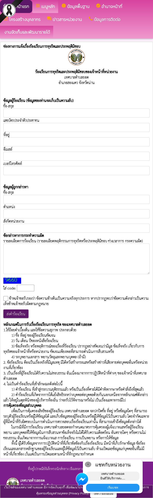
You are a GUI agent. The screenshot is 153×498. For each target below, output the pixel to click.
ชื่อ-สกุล (76, 111)
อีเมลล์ (7, 149)
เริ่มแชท (113, 487)
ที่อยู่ (6, 134)
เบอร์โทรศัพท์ (12, 163)
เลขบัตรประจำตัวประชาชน (76, 125)
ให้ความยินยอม (103, 493)
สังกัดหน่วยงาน (13, 221)
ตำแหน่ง (9, 206)
